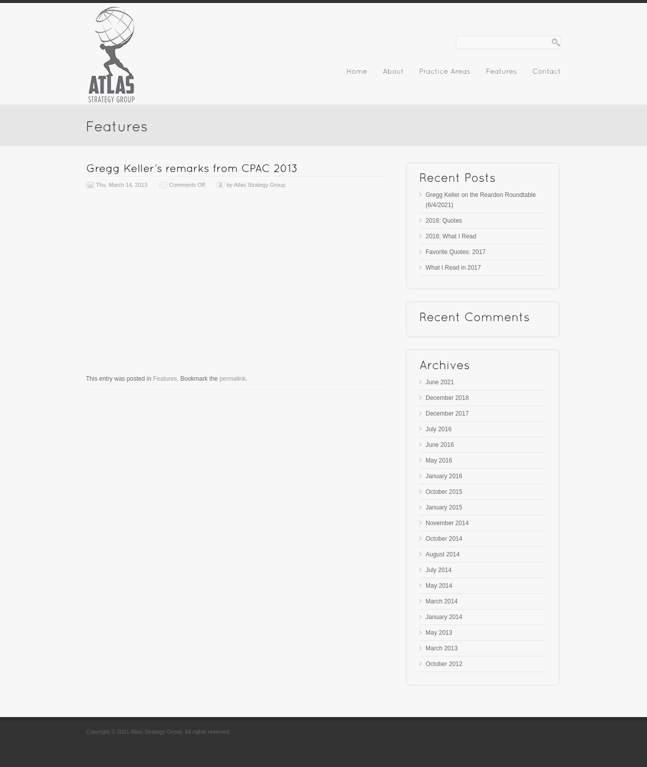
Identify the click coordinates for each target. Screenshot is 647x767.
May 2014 (439, 585)
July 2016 (438, 429)
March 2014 (441, 601)
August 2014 (442, 554)
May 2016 (439, 460)
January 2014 (444, 617)
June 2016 (440, 444)
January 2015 (444, 507)
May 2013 (439, 632)
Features (165, 378)
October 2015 (444, 491)
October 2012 (444, 664)
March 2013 (441, 648)
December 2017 (447, 413)
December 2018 (447, 397)
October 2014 (444, 538)
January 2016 (444, 476)
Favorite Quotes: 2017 (456, 251)
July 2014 (438, 570)
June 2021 (440, 382)
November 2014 (447, 523)
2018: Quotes (444, 220)
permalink (232, 378)
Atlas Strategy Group (259, 185)
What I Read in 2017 (453, 267)
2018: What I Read (451, 236)
